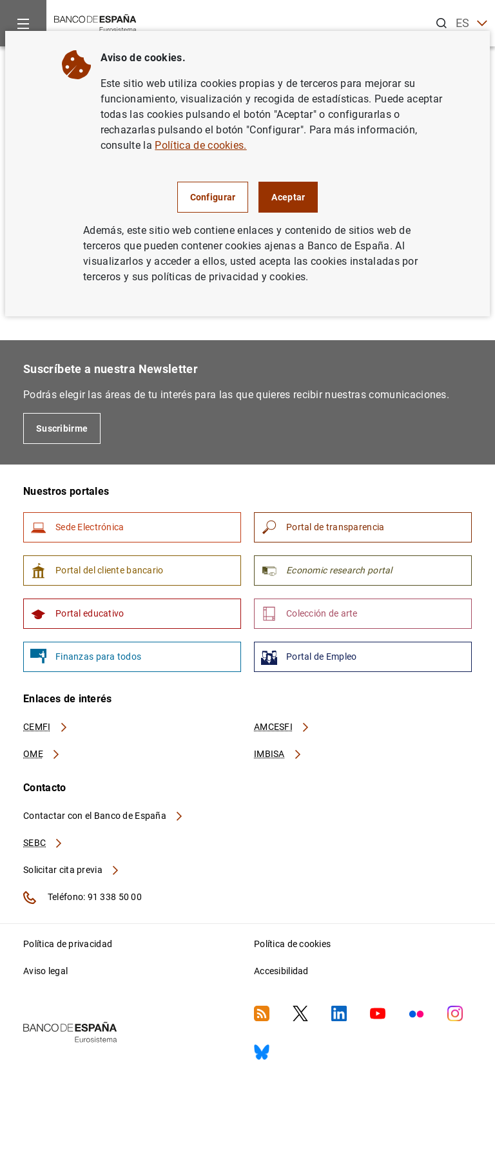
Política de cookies (292, 944)
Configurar (213, 197)
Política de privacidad (67, 944)
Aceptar (288, 197)
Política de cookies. (200, 145)
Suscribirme (62, 428)
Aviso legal (45, 971)
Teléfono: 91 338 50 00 (82, 897)
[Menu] (23, 23)
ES (471, 23)
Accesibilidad (281, 971)
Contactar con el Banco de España (103, 816)
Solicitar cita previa (71, 870)
